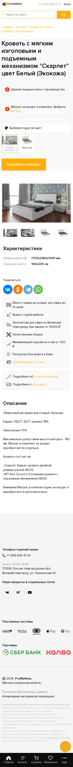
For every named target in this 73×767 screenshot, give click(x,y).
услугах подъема (46, 377)
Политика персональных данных (25, 692)
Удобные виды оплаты (28, 362)
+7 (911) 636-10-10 (50, 4)
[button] (7, 203)
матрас (16, 111)
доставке (38, 384)
